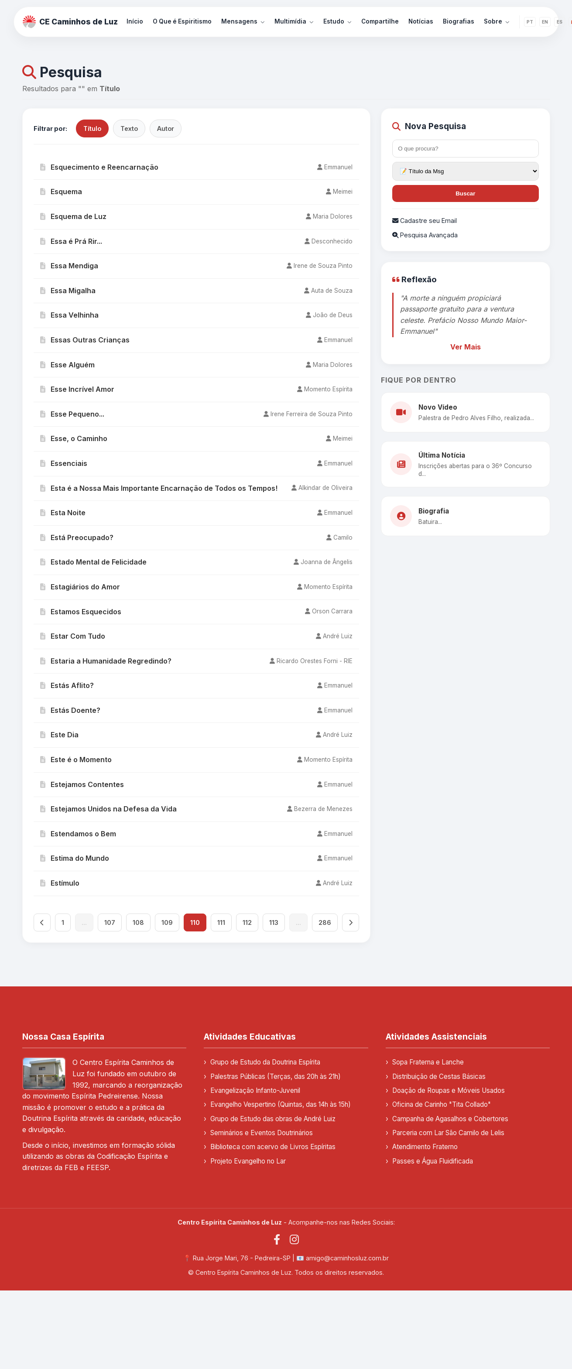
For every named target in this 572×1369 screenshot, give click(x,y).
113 (273, 922)
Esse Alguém (67, 364)
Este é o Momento (76, 759)
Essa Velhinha (69, 315)
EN (545, 21)
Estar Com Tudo (72, 636)
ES (559, 21)
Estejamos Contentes (82, 784)
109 (167, 922)
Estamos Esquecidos (80, 611)
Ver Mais (465, 346)
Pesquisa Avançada (425, 235)
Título (92, 128)
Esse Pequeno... (72, 414)
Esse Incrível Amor (77, 389)
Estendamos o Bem (78, 833)
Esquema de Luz (73, 216)
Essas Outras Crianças (85, 339)
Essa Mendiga (69, 265)
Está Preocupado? (76, 537)
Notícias (420, 21)
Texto (129, 128)
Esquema (61, 191)
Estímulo (59, 883)
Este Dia (59, 734)
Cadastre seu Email (424, 220)
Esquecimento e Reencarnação (99, 167)
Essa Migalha (68, 290)
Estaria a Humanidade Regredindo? (105, 661)
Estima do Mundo (74, 858)
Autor (165, 128)
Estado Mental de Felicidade (93, 562)
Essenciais (63, 463)
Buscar (465, 193)
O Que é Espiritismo (182, 21)
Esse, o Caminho (73, 438)
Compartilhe (380, 21)
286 (325, 922)
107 (109, 922)
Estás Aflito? (67, 685)
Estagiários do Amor (80, 586)
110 (195, 922)
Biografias (458, 21)
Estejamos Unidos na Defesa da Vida (108, 808)
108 (138, 922)
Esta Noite (63, 512)
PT (530, 21)
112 (247, 922)
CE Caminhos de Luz (70, 21)
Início (135, 21)
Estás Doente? (70, 710)
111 (221, 922)
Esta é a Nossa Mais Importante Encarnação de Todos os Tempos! (158, 488)
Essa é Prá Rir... (71, 241)
